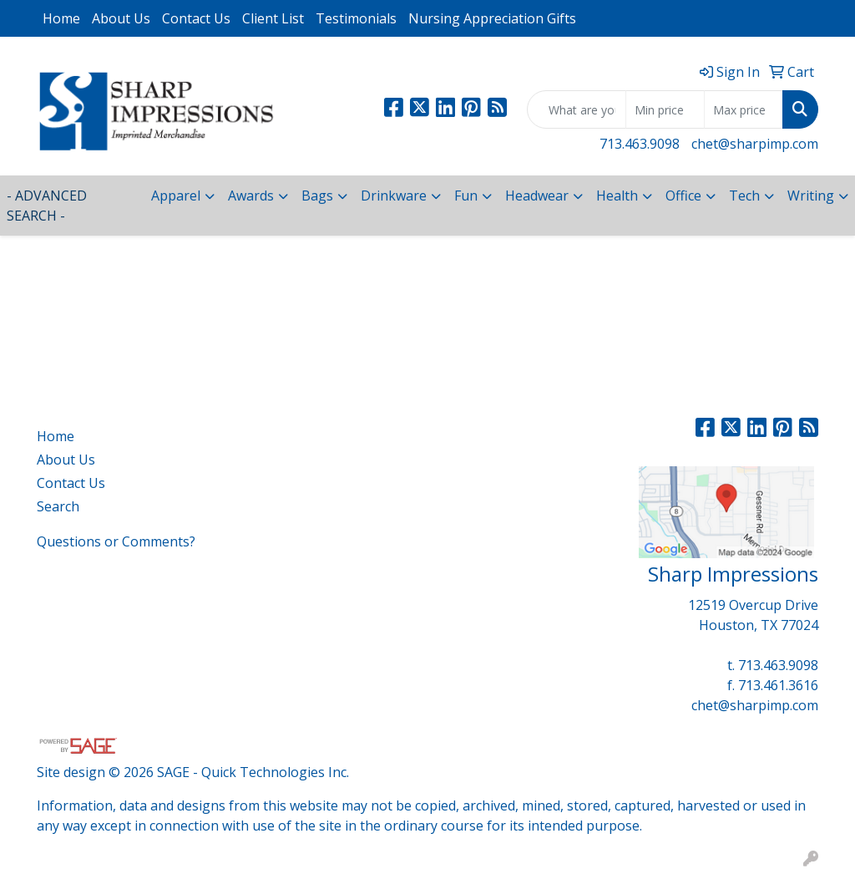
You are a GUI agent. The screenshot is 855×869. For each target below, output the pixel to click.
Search (58, 506)
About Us (121, 18)
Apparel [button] (175, 195)
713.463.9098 (640, 144)
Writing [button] (810, 195)
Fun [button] (466, 195)
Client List (273, 18)
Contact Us (196, 18)
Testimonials (356, 18)
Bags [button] (317, 195)
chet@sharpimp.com (754, 144)
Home (61, 18)
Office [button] (683, 195)
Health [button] (617, 195)
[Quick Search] (576, 109)
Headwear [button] (537, 195)
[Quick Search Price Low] (665, 109)
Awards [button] (251, 195)
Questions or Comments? (116, 541)
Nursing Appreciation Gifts (492, 18)
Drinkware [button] (394, 195)
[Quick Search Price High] (743, 109)
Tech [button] (744, 195)
